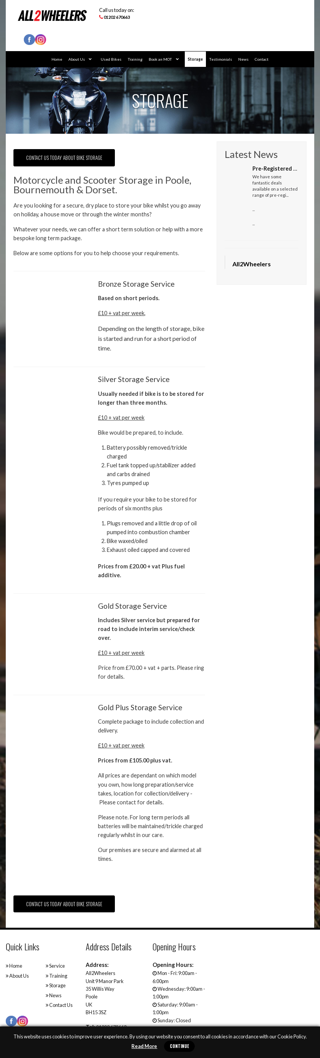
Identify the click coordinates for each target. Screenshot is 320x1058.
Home (56, 59)
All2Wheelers (251, 263)
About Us (80, 59)
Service (55, 966)
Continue (179, 1046)
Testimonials (220, 59)
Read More (144, 1046)
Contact (262, 59)
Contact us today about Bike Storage (64, 904)
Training (135, 59)
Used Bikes (111, 59)
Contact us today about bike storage (64, 157)
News (243, 59)
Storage (195, 59)
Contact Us (59, 1005)
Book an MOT (164, 59)
